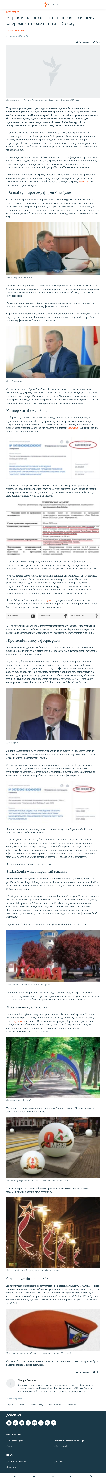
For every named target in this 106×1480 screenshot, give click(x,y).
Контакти (59, 1462)
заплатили (73, 428)
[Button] (82, 42)
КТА (53, 1476)
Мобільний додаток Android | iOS (70, 1441)
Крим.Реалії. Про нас (16, 1462)
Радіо (9, 1446)
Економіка (12, 12)
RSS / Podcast (60, 1446)
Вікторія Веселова (15, 31)
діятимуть (84, 181)
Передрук (11, 1467)
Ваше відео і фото (14, 1441)
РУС (72, 1476)
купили (50, 600)
